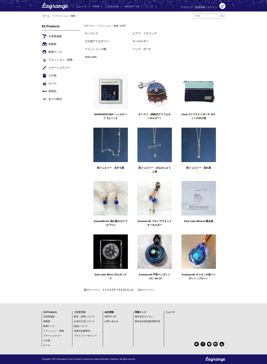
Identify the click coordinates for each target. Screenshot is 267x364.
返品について (81, 326)
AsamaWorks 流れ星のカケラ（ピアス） (110, 223)
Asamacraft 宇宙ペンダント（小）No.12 (154, 276)
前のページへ (92, 289)
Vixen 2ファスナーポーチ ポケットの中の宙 (198, 116)
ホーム (46, 16)
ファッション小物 (95, 49)
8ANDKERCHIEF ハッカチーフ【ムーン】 (110, 116)
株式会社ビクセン (144, 316)
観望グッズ (49, 326)
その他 (46, 340)
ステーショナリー (52, 335)
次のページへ (146, 289)
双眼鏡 (46, 321)
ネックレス (91, 33)
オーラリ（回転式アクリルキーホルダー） (154, 116)
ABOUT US (110, 316)
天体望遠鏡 (49, 316)
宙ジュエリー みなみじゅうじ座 (154, 169)
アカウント (187, 7)
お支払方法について (84, 321)
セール (46, 345)
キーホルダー (140, 41)
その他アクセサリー (97, 41)
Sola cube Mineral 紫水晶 (198, 221)
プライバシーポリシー (85, 335)
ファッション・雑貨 (65, 16)
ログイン (212, 7)
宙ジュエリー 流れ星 (198, 167)
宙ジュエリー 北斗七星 (110, 167)
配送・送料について (84, 316)
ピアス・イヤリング (144, 33)
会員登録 (200, 7)
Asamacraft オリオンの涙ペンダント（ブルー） (198, 276)
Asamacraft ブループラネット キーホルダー (154, 223)
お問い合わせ (111, 321)
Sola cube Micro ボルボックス (110, 276)
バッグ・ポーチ (141, 49)
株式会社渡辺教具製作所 (147, 321)
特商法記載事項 (82, 331)
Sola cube (91, 56)
